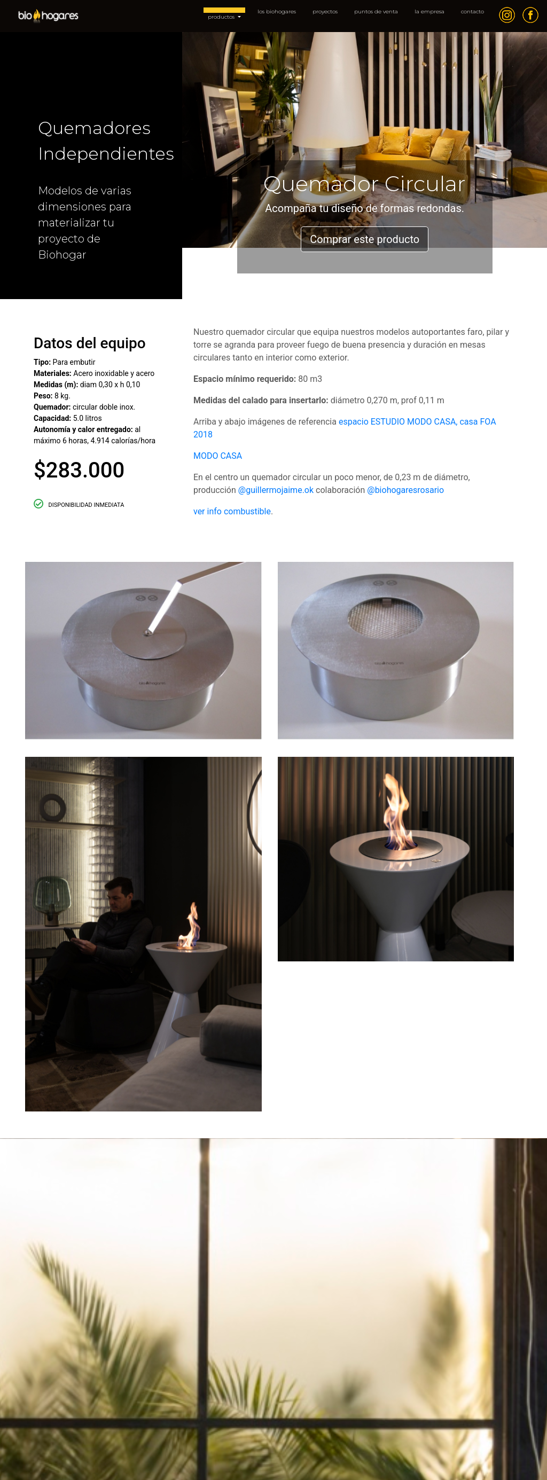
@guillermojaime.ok (276, 490)
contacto (472, 11)
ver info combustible (232, 511)
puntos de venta (376, 11)
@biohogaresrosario (405, 490)
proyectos (325, 11)
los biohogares (276, 11)
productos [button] (222, 16)
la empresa (429, 11)
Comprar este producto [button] (364, 239)
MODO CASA (217, 456)
